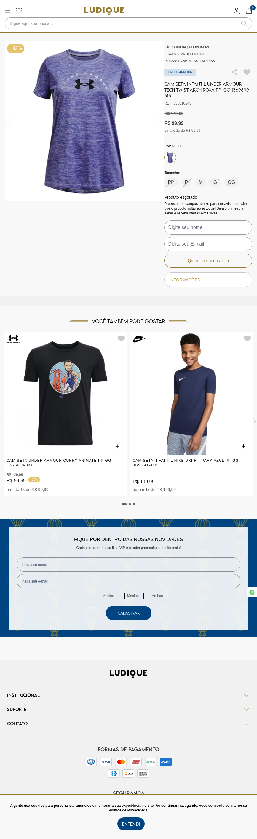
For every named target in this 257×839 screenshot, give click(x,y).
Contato (128, 723)
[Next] (255, 420)
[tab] (124, 504)
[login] (236, 11)
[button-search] (244, 23)
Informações (208, 279)
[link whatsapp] (252, 592)
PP (171, 182)
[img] (160, 121)
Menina (133, 596)
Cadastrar (129, 613)
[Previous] (2, 420)
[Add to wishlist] (247, 72)
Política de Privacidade (127, 810)
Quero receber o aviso (208, 260)
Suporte (128, 709)
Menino (108, 596)
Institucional (128, 695)
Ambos (157, 596)
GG (231, 182)
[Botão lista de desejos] (19, 10)
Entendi (131, 824)
